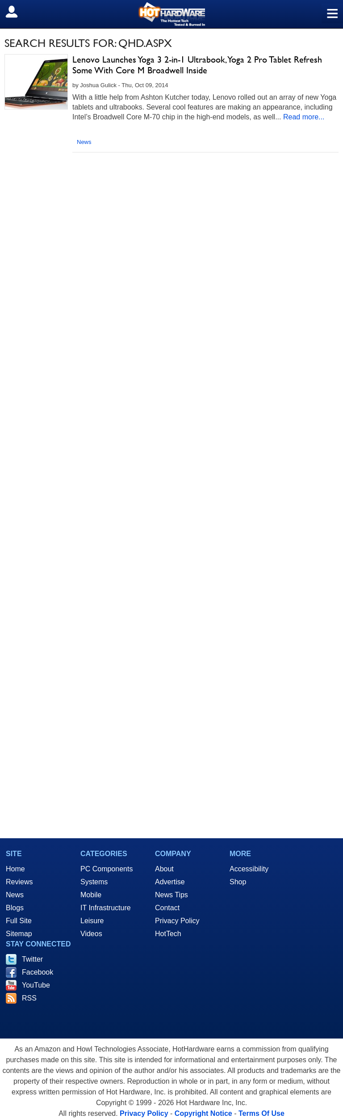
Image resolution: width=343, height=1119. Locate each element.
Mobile (90, 895)
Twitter (32, 959)
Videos (91, 933)
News (84, 142)
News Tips (171, 895)
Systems (94, 882)
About (164, 869)
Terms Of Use (261, 1113)
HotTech (168, 933)
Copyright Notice (203, 1113)
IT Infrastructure (105, 908)
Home (15, 869)
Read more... (303, 117)
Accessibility (249, 869)
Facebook (37, 972)
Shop (238, 882)
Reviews (19, 882)
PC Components (106, 869)
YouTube (36, 985)
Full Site (19, 921)
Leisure (92, 921)
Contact (167, 908)
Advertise (170, 882)
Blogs (15, 908)
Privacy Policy (177, 921)
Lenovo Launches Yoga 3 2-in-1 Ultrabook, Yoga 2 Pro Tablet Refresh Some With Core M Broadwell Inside (197, 65)
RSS (29, 998)
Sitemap (19, 933)
